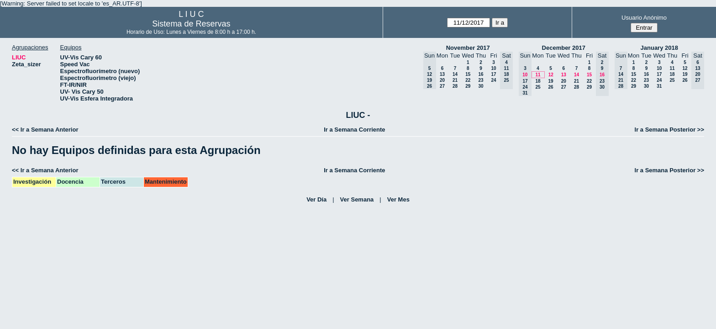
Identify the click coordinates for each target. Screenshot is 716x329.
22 (467, 80)
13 (442, 74)
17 (493, 74)
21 (455, 80)
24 (493, 80)
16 (480, 74)
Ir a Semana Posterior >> (669, 129)
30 (480, 86)
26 (550, 87)
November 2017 (468, 47)
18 (537, 81)
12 (550, 74)
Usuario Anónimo (644, 17)
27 (442, 86)
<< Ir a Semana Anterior (45, 129)
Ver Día (316, 199)
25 (537, 87)
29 (467, 86)
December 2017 (563, 47)
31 (659, 86)
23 (480, 80)
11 (537, 74)
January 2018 (659, 47)
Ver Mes (398, 199)
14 (455, 74)
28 (455, 86)
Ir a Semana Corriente (354, 129)
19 (550, 81)
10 (493, 68)
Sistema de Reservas (191, 23)
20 (442, 80)
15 (467, 74)
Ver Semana (357, 199)
